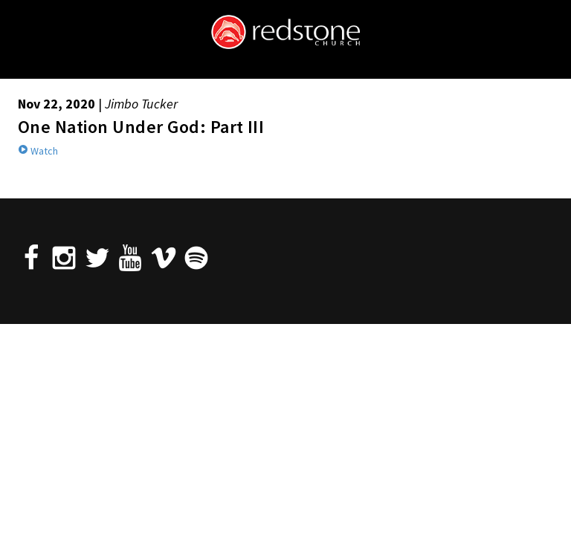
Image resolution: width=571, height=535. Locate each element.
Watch (38, 151)
